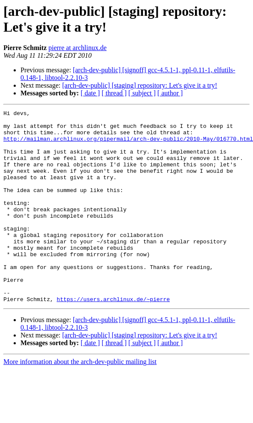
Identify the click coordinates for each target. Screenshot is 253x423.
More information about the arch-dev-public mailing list (80, 400)
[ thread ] (114, 93)
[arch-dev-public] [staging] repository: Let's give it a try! (139, 85)
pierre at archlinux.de (77, 47)
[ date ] (90, 93)
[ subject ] (142, 93)
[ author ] (170, 93)
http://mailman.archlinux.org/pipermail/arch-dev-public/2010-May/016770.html (128, 145)
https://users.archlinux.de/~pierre (113, 337)
